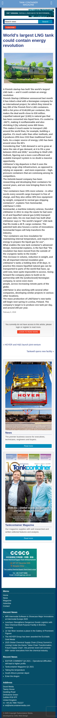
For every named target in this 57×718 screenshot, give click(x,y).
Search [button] (45, 22)
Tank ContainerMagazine (28, 3)
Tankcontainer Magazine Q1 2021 (19, 667)
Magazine (7, 601)
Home (5, 595)
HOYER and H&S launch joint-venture (23, 344)
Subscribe (10, 27)
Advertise (7, 603)
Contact (6, 606)
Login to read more (28, 332)
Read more (28, 446)
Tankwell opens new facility (39, 351)
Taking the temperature (15, 670)
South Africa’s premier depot (17, 673)
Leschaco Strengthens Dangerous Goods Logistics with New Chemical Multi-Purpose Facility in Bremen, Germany (28, 625)
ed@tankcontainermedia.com (17, 705)
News (5, 598)
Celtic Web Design (21, 716)
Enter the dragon (12, 676)
